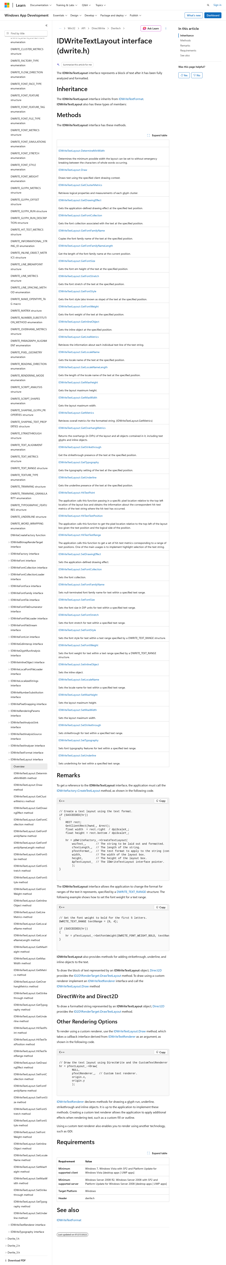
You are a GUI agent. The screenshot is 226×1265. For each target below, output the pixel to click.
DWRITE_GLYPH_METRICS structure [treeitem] (26, 177)
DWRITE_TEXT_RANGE (131, 892)
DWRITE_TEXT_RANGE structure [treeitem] (29, 455)
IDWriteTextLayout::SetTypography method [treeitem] (30, 1191)
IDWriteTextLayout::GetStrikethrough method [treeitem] (30, 982)
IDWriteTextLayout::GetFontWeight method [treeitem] (30, 878)
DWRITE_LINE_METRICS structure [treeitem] (24, 265)
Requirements (188, 50)
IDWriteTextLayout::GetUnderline (77, 477)
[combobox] (26, 33)
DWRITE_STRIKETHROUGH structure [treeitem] (26, 422)
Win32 (71, 28)
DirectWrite (98, 28)
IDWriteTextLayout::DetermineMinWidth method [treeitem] (30, 762)
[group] (113, 842)
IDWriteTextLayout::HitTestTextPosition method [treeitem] (30, 1029)
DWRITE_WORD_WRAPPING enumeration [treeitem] (27, 513)
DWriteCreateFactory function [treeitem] (28, 522)
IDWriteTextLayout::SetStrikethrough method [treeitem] (30, 1179)
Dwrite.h (116, 28)
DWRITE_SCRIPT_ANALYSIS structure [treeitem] (26, 376)
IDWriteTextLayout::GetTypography (78, 462)
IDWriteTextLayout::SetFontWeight (78, 645)
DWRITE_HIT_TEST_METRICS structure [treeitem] (27, 219)
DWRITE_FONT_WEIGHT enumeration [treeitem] (25, 165)
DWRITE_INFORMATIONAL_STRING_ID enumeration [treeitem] (29, 230)
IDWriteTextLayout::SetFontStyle (77, 630)
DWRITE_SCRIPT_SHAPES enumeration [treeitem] (25, 388)
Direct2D (156, 970)
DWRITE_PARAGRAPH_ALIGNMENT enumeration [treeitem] (29, 330)
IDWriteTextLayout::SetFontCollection (80, 569)
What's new (194, 15)
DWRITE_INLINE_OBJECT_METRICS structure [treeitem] (29, 242)
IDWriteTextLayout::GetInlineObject (78, 321)
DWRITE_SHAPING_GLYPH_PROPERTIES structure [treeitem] (28, 399)
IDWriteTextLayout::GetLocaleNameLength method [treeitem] (30, 924)
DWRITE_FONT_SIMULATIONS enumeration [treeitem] (28, 131)
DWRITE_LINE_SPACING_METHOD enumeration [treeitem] (28, 277)
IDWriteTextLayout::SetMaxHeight (78, 694)
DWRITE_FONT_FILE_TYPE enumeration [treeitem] (25, 108)
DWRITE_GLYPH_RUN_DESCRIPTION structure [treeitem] (29, 207)
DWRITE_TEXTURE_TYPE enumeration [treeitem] (24, 464)
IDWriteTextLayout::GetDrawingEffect (79, 200)
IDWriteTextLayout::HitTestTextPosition (80, 516)
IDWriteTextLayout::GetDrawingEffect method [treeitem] (30, 797)
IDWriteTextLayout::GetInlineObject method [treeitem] (30, 890)
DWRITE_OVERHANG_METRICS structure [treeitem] (29, 318)
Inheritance (187, 35)
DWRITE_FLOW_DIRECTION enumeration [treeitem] (27, 61)
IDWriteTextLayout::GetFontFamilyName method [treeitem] (30, 820)
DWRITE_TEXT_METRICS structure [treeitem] (24, 446)
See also (185, 55)
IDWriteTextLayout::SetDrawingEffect (79, 554)
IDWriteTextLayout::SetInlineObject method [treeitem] (30, 1133)
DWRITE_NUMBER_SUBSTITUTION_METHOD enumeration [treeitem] (29, 307)
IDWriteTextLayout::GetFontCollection (80, 215)
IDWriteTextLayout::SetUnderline (77, 755)
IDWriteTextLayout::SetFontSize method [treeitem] (30, 1086)
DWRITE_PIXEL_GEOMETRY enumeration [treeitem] (26, 341)
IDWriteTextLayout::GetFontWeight (78, 306)
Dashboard (213, 15)
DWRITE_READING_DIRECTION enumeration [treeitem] (28, 353)
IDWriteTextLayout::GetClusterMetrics (80, 185)
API (83, 28)
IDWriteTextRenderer (101, 981)
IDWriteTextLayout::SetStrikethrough (79, 725)
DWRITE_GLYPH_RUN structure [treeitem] (29, 198)
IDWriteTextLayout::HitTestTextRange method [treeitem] (30, 1040)
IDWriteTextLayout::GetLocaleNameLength (83, 367)
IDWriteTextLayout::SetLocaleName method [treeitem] (30, 1144)
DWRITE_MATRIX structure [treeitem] (26, 297)
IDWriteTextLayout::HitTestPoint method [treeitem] (30, 1017)
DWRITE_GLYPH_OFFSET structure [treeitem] (25, 189)
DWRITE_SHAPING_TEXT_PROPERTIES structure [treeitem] (29, 411)
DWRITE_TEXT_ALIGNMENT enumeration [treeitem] (26, 434)
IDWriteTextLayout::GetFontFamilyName (81, 230)
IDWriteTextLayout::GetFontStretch (78, 276)
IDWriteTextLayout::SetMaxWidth (77, 710)
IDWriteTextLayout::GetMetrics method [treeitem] (30, 959)
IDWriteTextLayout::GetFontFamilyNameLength (85, 245)
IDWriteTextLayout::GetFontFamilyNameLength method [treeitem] (30, 832)
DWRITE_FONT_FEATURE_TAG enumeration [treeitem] (28, 96)
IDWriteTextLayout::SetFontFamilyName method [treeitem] (30, 1075)
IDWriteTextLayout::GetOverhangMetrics (82, 428)
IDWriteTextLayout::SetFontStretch (78, 615)
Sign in (217, 5)
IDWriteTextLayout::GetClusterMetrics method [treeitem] (30, 785)
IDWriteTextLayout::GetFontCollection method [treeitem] (30, 809)
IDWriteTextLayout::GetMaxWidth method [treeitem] (29, 948)
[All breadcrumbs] (60, 28)
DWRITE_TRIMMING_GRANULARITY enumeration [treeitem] (29, 483)
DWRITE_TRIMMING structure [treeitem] (28, 473)
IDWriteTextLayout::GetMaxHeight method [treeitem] (30, 936)
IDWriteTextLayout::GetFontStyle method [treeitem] (30, 866)
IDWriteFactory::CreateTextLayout (78, 790)
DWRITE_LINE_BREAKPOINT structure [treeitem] (27, 253)
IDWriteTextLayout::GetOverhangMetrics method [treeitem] (30, 971)
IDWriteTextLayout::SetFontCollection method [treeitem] (30, 1063)
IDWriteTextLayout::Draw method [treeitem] (28, 774)
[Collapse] (46, 25)
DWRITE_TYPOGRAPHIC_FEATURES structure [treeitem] (29, 494)
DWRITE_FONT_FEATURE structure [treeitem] (25, 84)
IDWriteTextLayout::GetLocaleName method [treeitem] (30, 913)
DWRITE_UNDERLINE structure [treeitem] (28, 503)
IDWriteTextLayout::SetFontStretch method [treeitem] (30, 1098)
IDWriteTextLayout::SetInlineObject (78, 664)
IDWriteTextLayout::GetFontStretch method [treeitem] (30, 855)
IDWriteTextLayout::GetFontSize (76, 261)
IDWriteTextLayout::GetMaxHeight (78, 382)
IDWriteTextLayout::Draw (72, 170)
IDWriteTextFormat (131, 99)
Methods (185, 40)
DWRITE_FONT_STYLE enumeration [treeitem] (23, 154)
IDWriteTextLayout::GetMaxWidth (77, 397)
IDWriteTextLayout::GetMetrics (76, 412)
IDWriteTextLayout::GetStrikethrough (79, 447)
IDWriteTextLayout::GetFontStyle (77, 291)
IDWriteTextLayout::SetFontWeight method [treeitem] (29, 1121)
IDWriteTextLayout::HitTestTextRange (79, 535)
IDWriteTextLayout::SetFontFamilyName (81, 584)
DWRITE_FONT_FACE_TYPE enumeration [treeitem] (26, 73)
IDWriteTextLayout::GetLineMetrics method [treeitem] (29, 901)
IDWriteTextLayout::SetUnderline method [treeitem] (30, 1202)
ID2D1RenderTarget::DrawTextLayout (97, 976)
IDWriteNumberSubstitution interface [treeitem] (27, 681)
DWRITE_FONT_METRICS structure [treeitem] (25, 119)
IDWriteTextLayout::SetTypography (78, 740)
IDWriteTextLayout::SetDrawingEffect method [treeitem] (30, 1052)
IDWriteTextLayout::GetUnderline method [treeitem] (30, 1005)
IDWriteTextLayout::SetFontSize (76, 599)
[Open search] (208, 5)
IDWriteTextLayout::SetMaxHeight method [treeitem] (30, 1156)
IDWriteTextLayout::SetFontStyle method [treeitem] (30, 1110)
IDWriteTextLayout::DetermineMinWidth (81, 150)
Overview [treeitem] (19, 753)
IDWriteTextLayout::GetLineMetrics (78, 337)
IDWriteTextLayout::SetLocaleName (78, 679)
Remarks (185, 45)
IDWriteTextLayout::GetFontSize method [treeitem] (30, 843)
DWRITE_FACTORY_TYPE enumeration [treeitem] (25, 50)
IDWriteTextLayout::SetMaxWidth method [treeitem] (30, 1167)
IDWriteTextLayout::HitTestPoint (76, 492)
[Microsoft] (7, 5)
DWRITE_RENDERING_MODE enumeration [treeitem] (27, 365)
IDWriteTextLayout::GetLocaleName (78, 352)
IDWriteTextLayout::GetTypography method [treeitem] (30, 994)
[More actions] (166, 28)
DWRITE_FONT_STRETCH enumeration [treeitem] (25, 142)
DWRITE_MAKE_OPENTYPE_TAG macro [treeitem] (28, 288)
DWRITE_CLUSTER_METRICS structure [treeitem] (27, 38)
